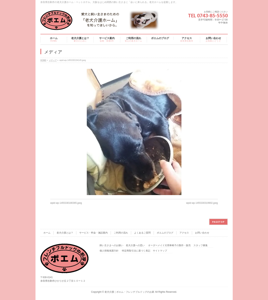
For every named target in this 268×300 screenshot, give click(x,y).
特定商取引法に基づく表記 (136, 251)
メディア (53, 60)
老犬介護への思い (135, 245)
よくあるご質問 (142, 232)
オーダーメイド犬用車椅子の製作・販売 (169, 245)
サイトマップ (160, 251)
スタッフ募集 (200, 245)
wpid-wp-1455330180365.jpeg (66, 203)
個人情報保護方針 (109, 251)
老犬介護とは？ (65, 232)
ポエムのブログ (165, 232)
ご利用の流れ (121, 232)
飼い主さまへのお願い (111, 245)
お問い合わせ (202, 232)
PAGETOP (218, 222)
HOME (43, 60)
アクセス (184, 232)
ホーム (46, 232)
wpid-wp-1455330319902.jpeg (202, 203)
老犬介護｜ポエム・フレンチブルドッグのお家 (129, 292)
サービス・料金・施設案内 (93, 232)
